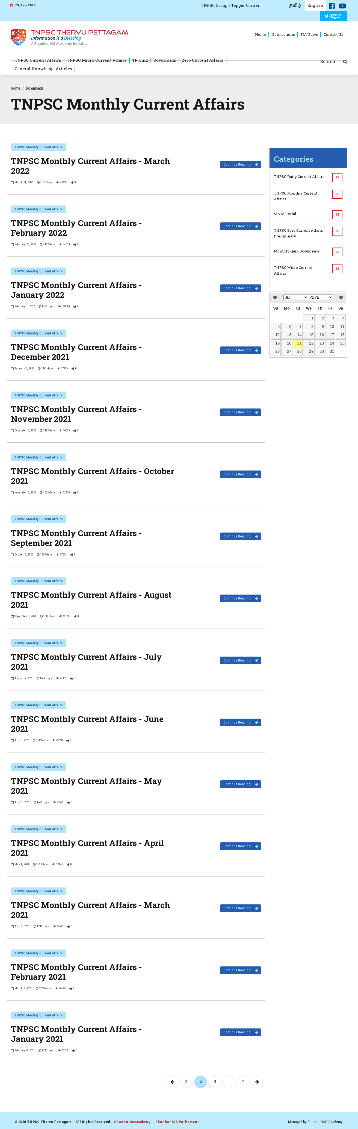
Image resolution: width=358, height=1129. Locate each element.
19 (277, 343)
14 (299, 335)
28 (299, 351)
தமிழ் (295, 5)
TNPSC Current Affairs (38, 60)
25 (342, 343)
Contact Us (333, 34)
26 (277, 351)
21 (299, 343)
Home (260, 34)
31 (332, 351)
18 (342, 335)
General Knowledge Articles (43, 68)
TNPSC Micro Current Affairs (97, 60)
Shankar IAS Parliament (177, 1121)
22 (311, 343)
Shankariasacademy (132, 1121)
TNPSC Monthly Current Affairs (38, 147)
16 (321, 335)
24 (332, 343)
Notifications (283, 34)
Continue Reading (236, 164)
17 (332, 335)
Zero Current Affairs (202, 60)
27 (289, 351)
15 (311, 335)
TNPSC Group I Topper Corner (230, 5)
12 (277, 335)
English (315, 5)
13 (289, 335)
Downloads (164, 60)
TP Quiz (140, 60)
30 (321, 351)
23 (321, 343)
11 (342, 326)
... (228, 1081)
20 (289, 343)
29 (311, 351)
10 (332, 326)
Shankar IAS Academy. (325, 1121)
